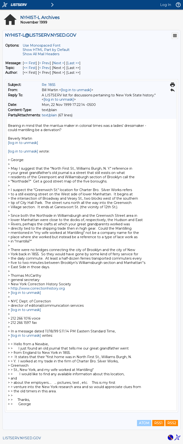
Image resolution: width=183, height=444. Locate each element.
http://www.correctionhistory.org (38, 288)
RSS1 (158, 423)
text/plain (49, 115)
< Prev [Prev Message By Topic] (44, 68)
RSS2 (171, 423)
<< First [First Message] (30, 63)
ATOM (144, 423)
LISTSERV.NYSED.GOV (22, 438)
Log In (165, 5)
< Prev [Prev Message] (44, 63)
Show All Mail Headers (41, 54)
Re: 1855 (48, 85)
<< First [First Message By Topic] (30, 68)
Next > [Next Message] (58, 63)
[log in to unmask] (76, 90)
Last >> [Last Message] (73, 63)
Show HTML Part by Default (46, 50)
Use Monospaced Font (42, 45)
